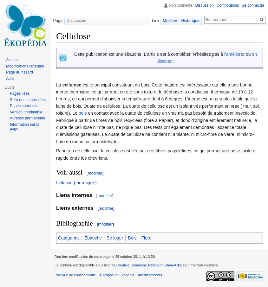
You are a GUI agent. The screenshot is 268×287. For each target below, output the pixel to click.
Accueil (12, 60)
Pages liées (19, 93)
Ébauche (93, 237)
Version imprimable (26, 112)
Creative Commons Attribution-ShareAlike (149, 265)
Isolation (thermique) (76, 182)
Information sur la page (24, 126)
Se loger (115, 237)
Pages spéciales (23, 106)
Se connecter (253, 5)
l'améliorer (234, 54)
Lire (155, 20)
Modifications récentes (25, 66)
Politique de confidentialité (75, 275)
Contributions (228, 5)
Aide (10, 78)
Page (57, 20)
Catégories (69, 237)
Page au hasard (19, 72)
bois (83, 113)
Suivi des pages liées (28, 100)
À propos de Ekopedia (116, 275)
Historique (190, 20)
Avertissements (150, 275)
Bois (132, 237)
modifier (95, 173)
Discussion (204, 5)
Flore (146, 237)
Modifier (170, 20)
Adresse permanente (27, 118)
